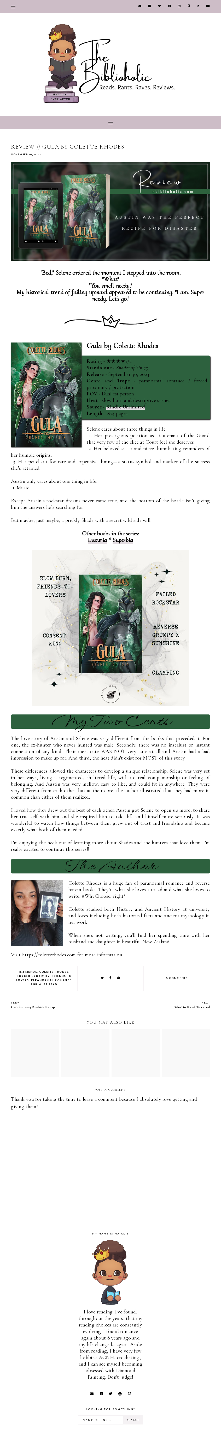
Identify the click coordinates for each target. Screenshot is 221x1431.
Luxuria (97, 540)
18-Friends (28, 972)
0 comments (177, 978)
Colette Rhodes (53, 972)
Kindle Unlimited (125, 407)
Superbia (123, 540)
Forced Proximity (33, 976)
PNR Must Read (44, 984)
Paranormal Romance (51, 980)
